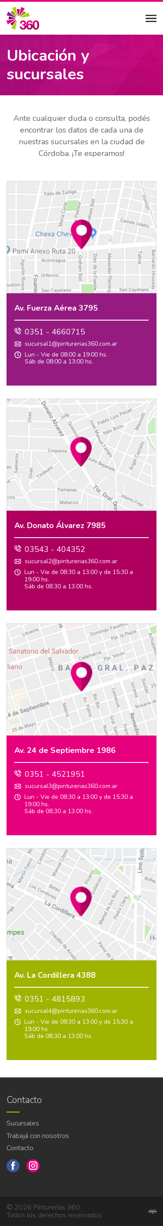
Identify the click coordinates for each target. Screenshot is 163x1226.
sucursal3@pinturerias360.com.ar (71, 786)
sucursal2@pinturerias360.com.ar (71, 561)
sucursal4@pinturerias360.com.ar (71, 1011)
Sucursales (23, 1123)
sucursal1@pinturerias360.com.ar (71, 344)
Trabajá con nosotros (38, 1136)
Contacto (20, 1148)
